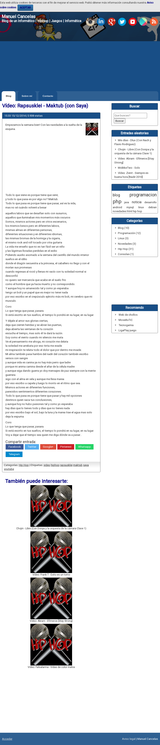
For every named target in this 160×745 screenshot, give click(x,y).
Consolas (124, 254)
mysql (130, 207)
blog (116, 195)
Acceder (7, 738)
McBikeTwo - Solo (129, 167)
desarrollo (150, 202)
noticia (136, 202)
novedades (119, 211)
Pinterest (65, 446)
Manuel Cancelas (18, 16)
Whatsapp (84, 446)
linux (141, 207)
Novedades (125, 243)
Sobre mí (27, 96)
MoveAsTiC (126, 319)
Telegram (14, 454)
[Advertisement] (80, 60)
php (117, 201)
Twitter (32, 446)
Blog (8, 96)
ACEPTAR (25, 7)
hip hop (137, 211)
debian (152, 207)
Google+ (48, 446)
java (126, 202)
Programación (126, 233)
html (129, 211)
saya (86, 465)
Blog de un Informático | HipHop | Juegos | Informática (41, 21)
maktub (77, 465)
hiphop (55, 465)
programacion (143, 194)
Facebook (15, 446)
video (47, 465)
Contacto (47, 96)
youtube (9, 469)
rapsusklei (66, 465)
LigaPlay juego (127, 330)
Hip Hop (24, 465)
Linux (121, 238)
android (117, 207)
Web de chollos (128, 314)
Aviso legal (128, 738)
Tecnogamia (126, 325)
